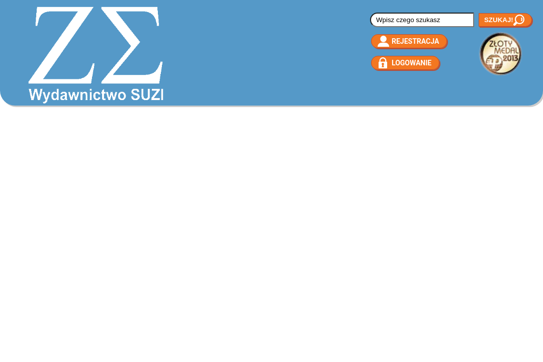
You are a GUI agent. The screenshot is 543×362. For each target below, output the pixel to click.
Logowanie (411, 63)
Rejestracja (415, 41)
